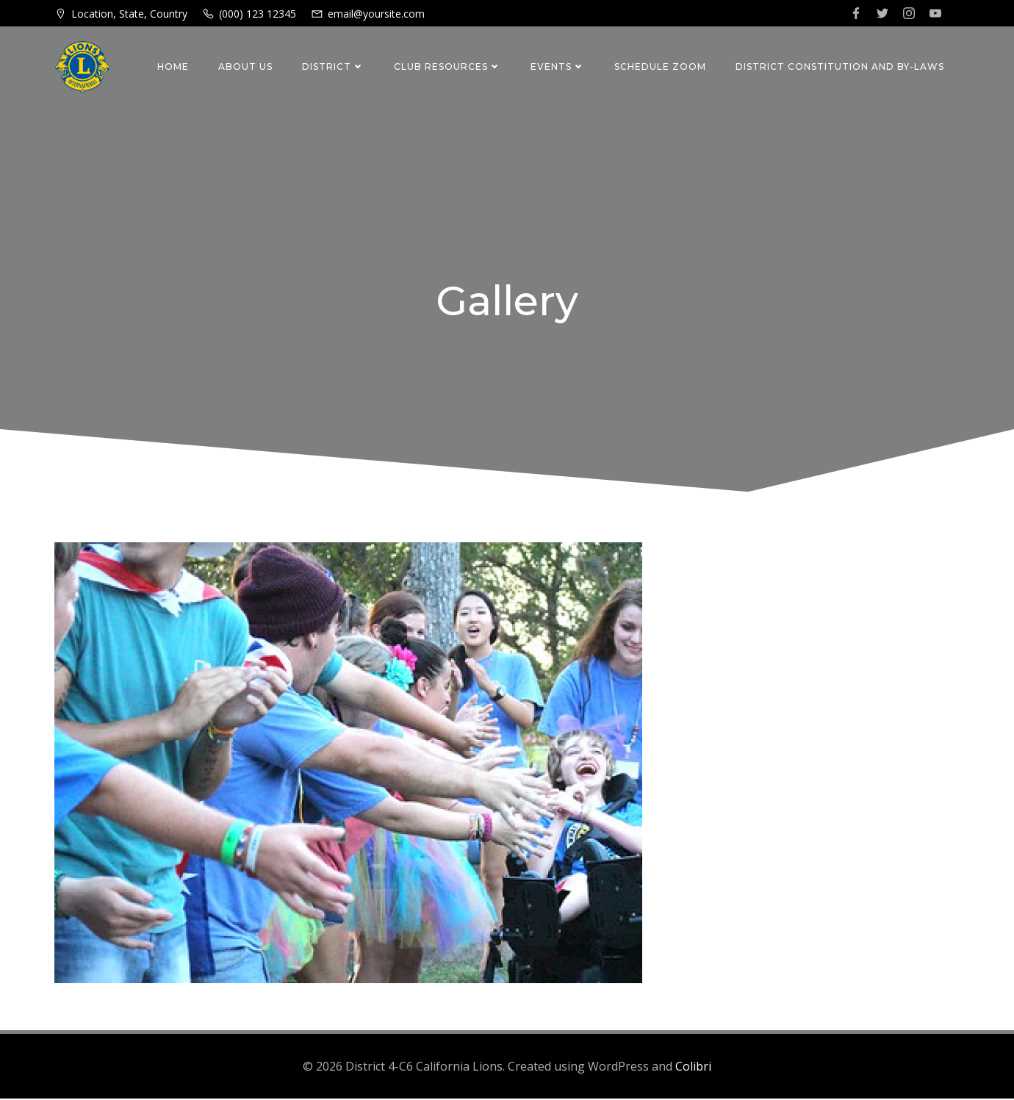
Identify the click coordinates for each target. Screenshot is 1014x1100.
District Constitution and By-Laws (840, 66)
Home (174, 66)
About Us (246, 66)
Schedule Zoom (661, 66)
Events (558, 66)
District (334, 66)
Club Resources (448, 66)
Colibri (693, 1068)
